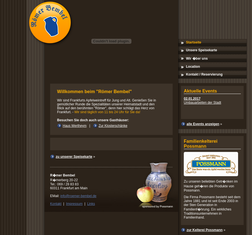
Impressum (74, 204)
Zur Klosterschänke (113, 126)
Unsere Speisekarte (201, 50)
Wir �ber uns (197, 58)
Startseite (193, 42)
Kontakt (56, 204)
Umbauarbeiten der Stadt (202, 101)
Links (91, 204)
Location (193, 67)
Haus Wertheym (75, 126)
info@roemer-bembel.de (78, 196)
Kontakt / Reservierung (204, 74)
